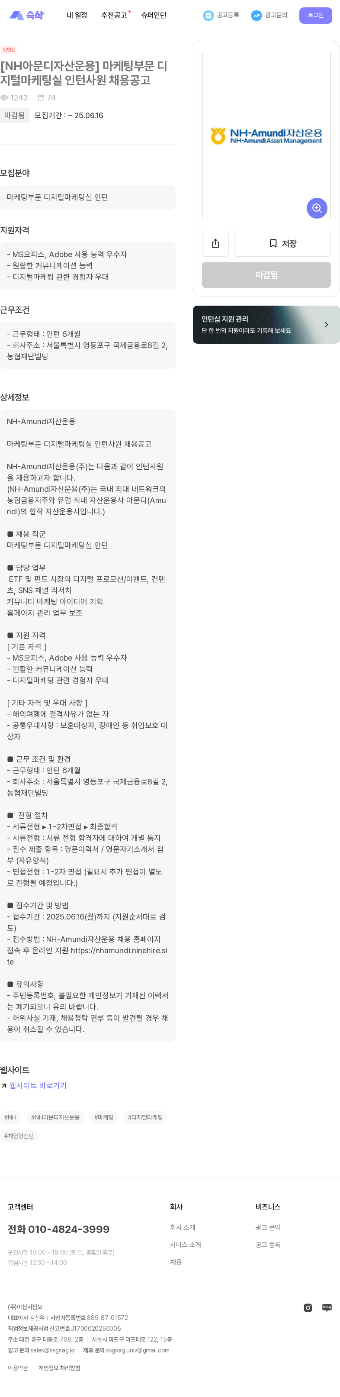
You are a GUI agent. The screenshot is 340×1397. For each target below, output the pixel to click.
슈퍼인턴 (154, 15)
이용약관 (18, 1368)
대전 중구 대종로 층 (51, 1339)
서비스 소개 (185, 1245)
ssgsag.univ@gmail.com (138, 1350)
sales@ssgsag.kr (53, 1350)
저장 (282, 243)
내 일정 (77, 15)
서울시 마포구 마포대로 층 (132, 1339)
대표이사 (18, 1317)
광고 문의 (268, 1227)
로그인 (316, 15)
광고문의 (269, 15)
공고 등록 (268, 1245)
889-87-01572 (107, 1317)
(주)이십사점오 (25, 1306)
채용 (176, 1262)
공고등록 (221, 15)
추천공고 (115, 14)
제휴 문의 (94, 1350)
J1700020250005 (96, 1328)
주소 (13, 1339)
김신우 (37, 1317)
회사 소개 (182, 1227)
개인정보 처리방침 (59, 1368)
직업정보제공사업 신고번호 (39, 1328)
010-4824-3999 (69, 1229)
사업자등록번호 (68, 1317)
